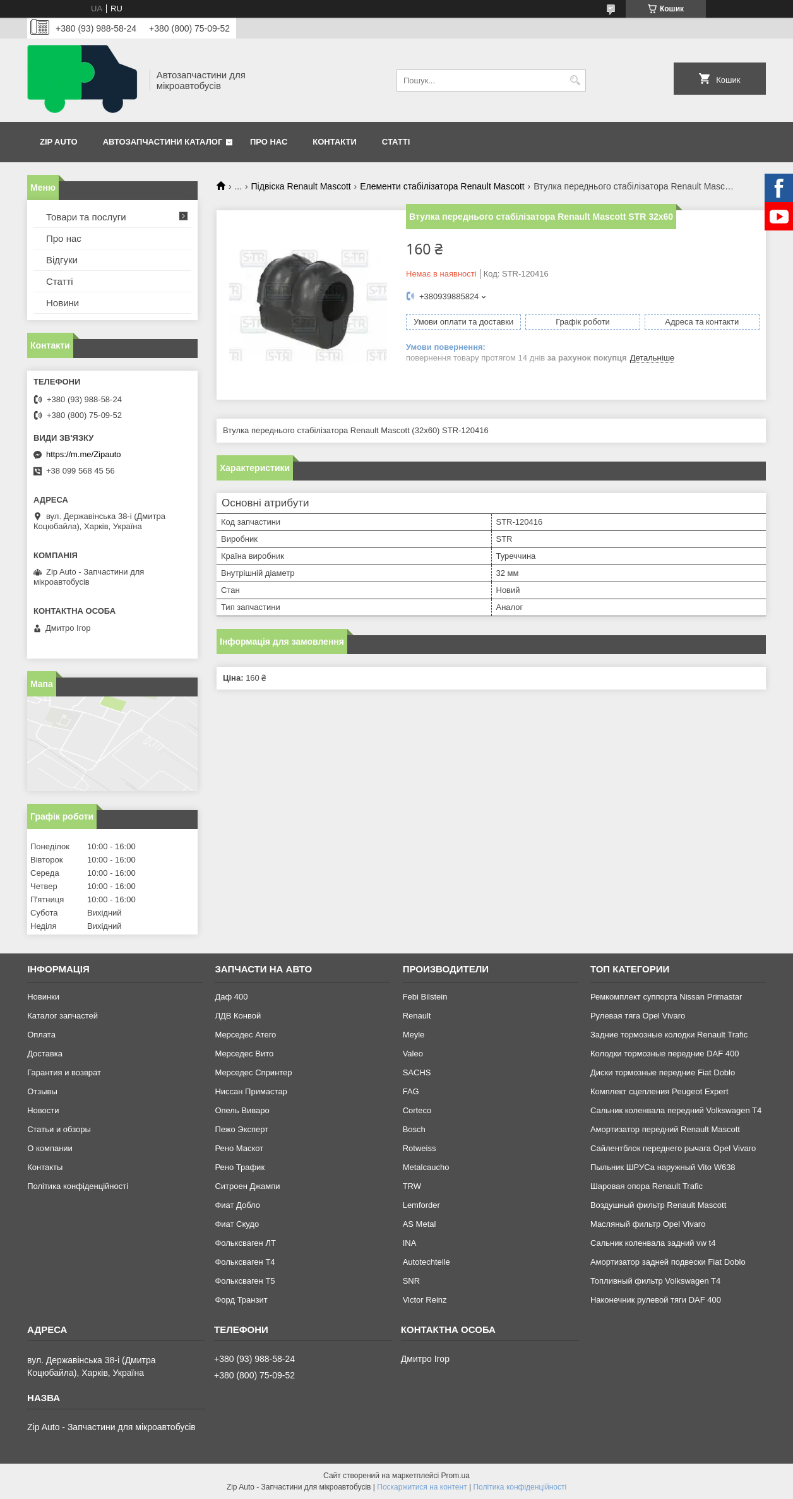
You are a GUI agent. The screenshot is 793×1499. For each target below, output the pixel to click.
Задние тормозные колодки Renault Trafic (669, 1034)
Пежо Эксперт (241, 1129)
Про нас (268, 141)
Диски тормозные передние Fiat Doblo (662, 1072)
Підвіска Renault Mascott (301, 186)
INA (410, 1243)
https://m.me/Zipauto (83, 454)
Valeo (413, 1053)
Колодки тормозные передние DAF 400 (664, 1053)
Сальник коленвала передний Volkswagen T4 (675, 1110)
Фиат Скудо (237, 1224)
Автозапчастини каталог (163, 141)
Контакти (335, 141)
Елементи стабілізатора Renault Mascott (442, 186)
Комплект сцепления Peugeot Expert (659, 1091)
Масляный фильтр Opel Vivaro (648, 1224)
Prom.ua (455, 1475)
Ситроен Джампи (247, 1186)
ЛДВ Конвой (238, 1015)
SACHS (417, 1072)
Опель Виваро (242, 1110)
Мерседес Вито (244, 1053)
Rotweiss (419, 1148)
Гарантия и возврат (64, 1072)
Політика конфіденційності (77, 1186)
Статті (396, 141)
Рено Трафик (240, 1167)
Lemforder (421, 1205)
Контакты (45, 1167)
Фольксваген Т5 (245, 1281)
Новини (62, 302)
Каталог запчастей (62, 1015)
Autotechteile (426, 1262)
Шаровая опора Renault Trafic (646, 1186)
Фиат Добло (237, 1205)
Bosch (414, 1129)
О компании (50, 1148)
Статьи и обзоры (59, 1129)
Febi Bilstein (425, 996)
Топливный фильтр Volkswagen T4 (655, 1281)
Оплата (41, 1034)
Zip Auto (59, 141)
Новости (43, 1110)
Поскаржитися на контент (422, 1487)
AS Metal (419, 1224)
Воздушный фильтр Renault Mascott (658, 1205)
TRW (412, 1186)
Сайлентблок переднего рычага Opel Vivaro (673, 1148)
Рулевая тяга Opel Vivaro (637, 1015)
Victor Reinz (425, 1300)
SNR (411, 1281)
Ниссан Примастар (251, 1091)
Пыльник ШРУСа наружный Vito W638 (663, 1167)
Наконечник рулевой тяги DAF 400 (655, 1300)
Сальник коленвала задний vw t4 (653, 1243)
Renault (417, 1015)
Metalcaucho (426, 1167)
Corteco (417, 1110)
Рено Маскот (239, 1148)
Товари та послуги (86, 217)
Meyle (414, 1034)
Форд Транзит (241, 1300)
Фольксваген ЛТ (245, 1243)
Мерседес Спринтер (253, 1072)
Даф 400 (231, 996)
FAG (411, 1091)
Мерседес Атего (245, 1034)
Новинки (43, 996)
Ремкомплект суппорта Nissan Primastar (666, 996)
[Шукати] (575, 80)
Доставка (45, 1053)
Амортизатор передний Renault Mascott (665, 1129)
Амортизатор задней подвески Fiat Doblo (668, 1262)
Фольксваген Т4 (245, 1262)
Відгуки (62, 259)
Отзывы (42, 1091)
